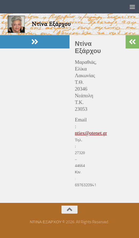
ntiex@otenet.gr (91, 133)
